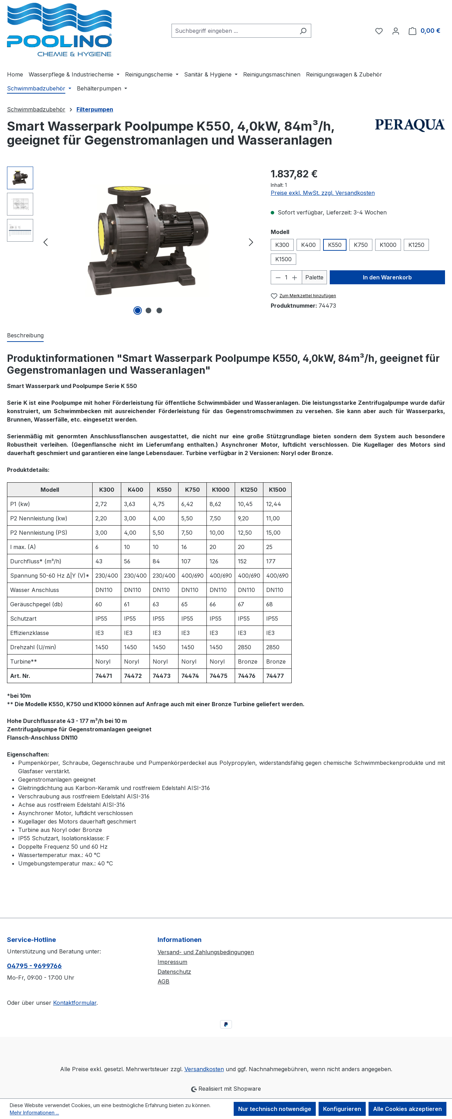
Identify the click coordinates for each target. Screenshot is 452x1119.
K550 (335, 244)
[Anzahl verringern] (278, 277)
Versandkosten (204, 1069)
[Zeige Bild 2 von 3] (148, 310)
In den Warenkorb (387, 277)
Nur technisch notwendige (274, 1108)
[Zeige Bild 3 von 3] (159, 310)
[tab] (25, 335)
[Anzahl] (286, 277)
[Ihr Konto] (395, 31)
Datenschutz (174, 971)
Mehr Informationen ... (34, 1113)
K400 (308, 244)
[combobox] (233, 31)
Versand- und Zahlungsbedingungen (206, 952)
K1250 (416, 244)
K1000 (388, 244)
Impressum (172, 961)
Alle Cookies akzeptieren (407, 1108)
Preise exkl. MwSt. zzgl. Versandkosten (323, 192)
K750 (361, 244)
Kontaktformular (74, 1002)
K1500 (283, 259)
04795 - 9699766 (34, 966)
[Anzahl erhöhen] (294, 277)
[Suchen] (303, 31)
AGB (163, 981)
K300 (282, 244)
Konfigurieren (342, 1108)
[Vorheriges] (45, 241)
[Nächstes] (251, 241)
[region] (132, 242)
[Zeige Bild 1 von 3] (137, 310)
